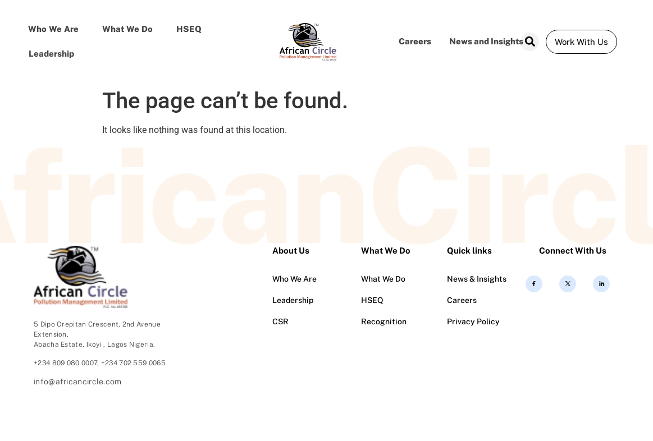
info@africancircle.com (78, 381)
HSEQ (189, 29)
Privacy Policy (473, 321)
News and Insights (486, 41)
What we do (127, 29)
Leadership (51, 53)
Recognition (384, 321)
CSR (280, 321)
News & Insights (476, 278)
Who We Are (53, 29)
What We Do (383, 278)
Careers (415, 41)
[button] (529, 42)
